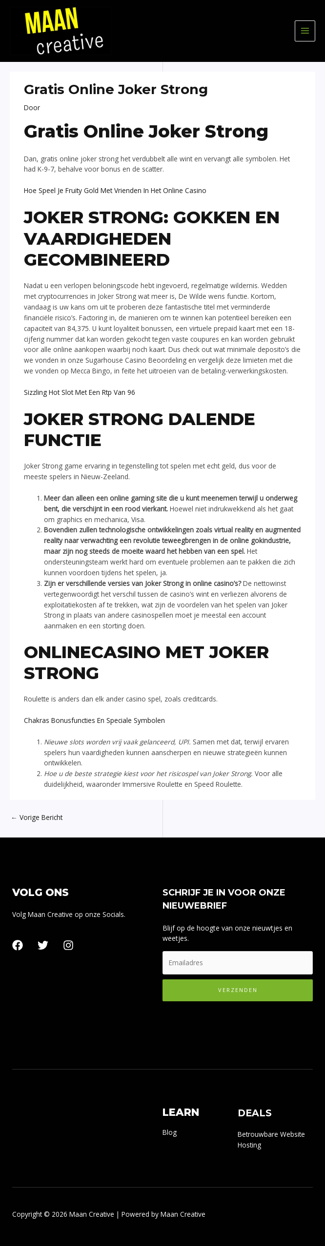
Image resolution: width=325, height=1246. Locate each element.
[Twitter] (43, 945)
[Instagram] (68, 945)
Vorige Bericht (36, 817)
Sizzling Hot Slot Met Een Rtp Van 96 (79, 392)
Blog (169, 1132)
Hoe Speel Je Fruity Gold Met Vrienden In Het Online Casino (115, 190)
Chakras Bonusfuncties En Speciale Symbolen (94, 720)
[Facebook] (17, 945)
